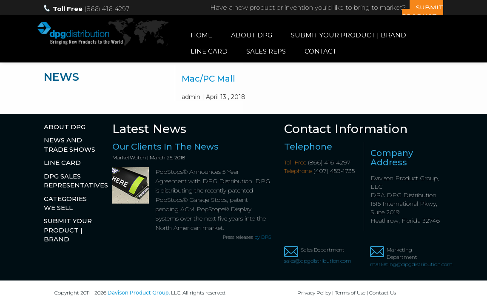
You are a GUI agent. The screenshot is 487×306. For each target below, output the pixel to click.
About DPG (251, 35)
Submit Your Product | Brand (348, 35)
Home (201, 35)
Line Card (209, 51)
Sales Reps (266, 51)
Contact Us (382, 292)
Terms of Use (350, 292)
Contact (320, 51)
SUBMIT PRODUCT (422, 11)
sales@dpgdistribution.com (317, 261)
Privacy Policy (314, 292)
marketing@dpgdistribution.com (406, 264)
